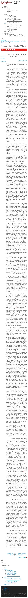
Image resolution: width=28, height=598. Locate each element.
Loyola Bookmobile (11, 17)
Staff (5, 23)
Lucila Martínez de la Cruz (13, 27)
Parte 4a (12, 554)
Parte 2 (20, 553)
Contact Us (9, 12)
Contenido (3, 58)
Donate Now (7, 33)
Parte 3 (24, 553)
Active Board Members (12, 10)
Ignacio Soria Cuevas (12, 29)
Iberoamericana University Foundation (10, 41)
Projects (5, 14)
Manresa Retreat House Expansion (15, 34)
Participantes (3, 61)
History (8, 8)
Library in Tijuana (11, 574)
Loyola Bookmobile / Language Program (16, 36)
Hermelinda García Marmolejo (14, 25)
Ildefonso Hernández (12, 30)
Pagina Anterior (22, 557)
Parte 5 (21, 554)
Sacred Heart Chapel (11, 18)
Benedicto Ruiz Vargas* (22, 60)
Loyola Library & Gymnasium (14, 19)
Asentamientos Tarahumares (13, 22)
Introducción (10, 553)
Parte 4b (17, 554)
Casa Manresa (10, 15)
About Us (6, 7)
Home (5, 6)
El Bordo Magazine (8, 31)
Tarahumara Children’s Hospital (14, 21)
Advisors (9, 11)
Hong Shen (9, 26)
